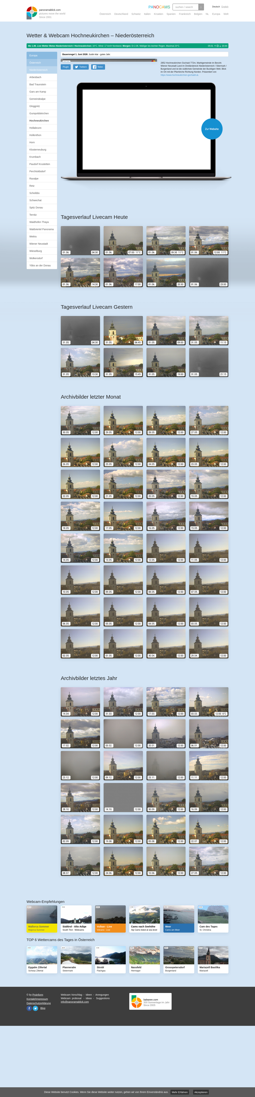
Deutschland (121, 14)
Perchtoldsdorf (37, 171)
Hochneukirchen (39, 120)
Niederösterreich (38, 70)
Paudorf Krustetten (39, 164)
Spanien (171, 14)
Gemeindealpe (37, 98)
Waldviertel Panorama (41, 229)
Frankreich (185, 14)
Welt (225, 14)
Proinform (37, 1063)
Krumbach (35, 156)
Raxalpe (33, 178)
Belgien (198, 14)
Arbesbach (35, 77)
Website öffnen (140, 198)
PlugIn (66, 136)
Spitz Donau (36, 207)
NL (207, 14)
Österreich (105, 14)
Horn (32, 142)
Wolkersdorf (35, 258)
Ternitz (33, 214)
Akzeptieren (201, 1092)
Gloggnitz (34, 106)
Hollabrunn (35, 127)
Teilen (100, 136)
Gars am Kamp (37, 91)
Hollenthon (35, 135)
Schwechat (35, 200)
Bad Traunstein (37, 84)
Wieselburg (35, 251)
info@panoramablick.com (75, 1070)
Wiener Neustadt (38, 243)
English (225, 6)
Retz (32, 185)
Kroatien (158, 14)
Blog (42, 1077)
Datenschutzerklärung (39, 1072)
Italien (147, 14)
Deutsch (216, 6)
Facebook (29, 1077)
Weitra (32, 236)
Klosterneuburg (37, 149)
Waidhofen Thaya (39, 222)
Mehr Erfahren (180, 1092)
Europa (216, 14)
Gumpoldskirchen (39, 113)
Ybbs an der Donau (40, 265)
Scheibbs (34, 193)
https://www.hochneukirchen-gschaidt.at (179, 129)
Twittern (83, 136)
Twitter (35, 1077)
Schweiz (136, 14)
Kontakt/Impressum (37, 1068)
